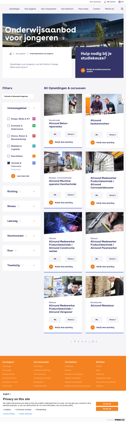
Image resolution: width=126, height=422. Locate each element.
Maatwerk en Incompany (74, 374)
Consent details (9, 414)
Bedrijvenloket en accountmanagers (78, 386)
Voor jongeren (30, 9)
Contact (96, 9)
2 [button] (78, 341)
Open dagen (6, 370)
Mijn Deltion (111, 2)
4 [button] (85, 341)
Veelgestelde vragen (103, 378)
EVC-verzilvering (40, 374)
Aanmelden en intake (10, 382)
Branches (68, 370)
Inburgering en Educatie (42, 378)
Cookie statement (25, 414)
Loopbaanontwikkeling (42, 370)
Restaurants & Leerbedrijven (106, 382)
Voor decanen (7, 386)
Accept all (107, 404)
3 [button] (82, 341)
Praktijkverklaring (40, 386)
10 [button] (93, 341)
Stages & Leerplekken (73, 378)
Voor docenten (95, 2)
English (7, 394)
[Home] (12, 54)
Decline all (107, 409)
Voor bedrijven (67, 9)
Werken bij (109, 9)
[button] (71, 341)
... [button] (89, 341)
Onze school (83, 9)
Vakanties (99, 386)
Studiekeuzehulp (8, 374)
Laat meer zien (23, 176)
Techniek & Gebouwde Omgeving (16, 96)
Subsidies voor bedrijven (73, 382)
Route (98, 370)
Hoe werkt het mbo (9, 378)
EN (122, 2)
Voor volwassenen (48, 9)
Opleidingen (14, 9)
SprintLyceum (38, 382)
